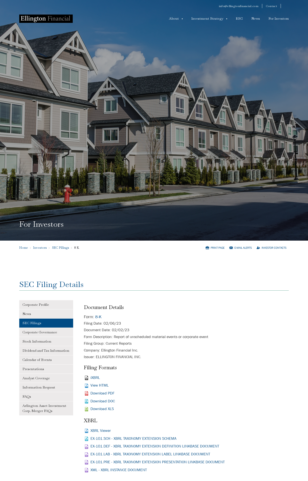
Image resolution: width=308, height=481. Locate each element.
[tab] (46, 304)
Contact (271, 6)
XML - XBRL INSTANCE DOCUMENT (118, 470)
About (174, 18)
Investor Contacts (274, 247)
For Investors (278, 18)
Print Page (218, 247)
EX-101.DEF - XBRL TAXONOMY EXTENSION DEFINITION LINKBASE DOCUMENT (154, 446)
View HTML (99, 385)
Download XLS (102, 408)
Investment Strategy (207, 18)
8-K (98, 316)
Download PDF (102, 393)
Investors (40, 248)
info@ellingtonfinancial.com (238, 6)
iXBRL (95, 377)
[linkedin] (286, 6)
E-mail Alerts (243, 247)
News (255, 18)
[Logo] (46, 18)
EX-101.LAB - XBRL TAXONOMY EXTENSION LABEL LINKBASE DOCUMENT (150, 454)
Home (23, 248)
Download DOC (102, 401)
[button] (176, 18)
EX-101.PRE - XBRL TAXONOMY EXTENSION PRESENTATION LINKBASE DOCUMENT (157, 462)
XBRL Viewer (100, 430)
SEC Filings (60, 248)
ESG (239, 18)
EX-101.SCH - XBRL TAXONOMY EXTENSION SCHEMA (133, 438)
